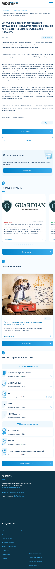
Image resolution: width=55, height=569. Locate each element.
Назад (28, 140)
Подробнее (26, 171)
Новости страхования (9, 546)
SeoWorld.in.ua (19, 496)
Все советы (26, 343)
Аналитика (5, 550)
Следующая (26, 131)
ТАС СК (11, 441)
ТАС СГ (11, 393)
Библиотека (6, 554)
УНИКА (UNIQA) (14, 383)
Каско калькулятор (35, 561)
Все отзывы (26, 252)
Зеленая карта (34, 565)
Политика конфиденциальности (13, 492)
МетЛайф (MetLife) (15, 430)
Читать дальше (9, 336)
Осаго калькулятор (35, 558)
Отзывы (4, 535)
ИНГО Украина (14, 414)
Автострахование (35, 554)
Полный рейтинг (26, 463)
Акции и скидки (7, 539)
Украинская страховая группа (19, 373)
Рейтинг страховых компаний (12, 531)
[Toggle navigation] (51, 3)
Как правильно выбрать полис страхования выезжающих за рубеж (23, 323)
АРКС (10, 403)
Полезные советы (8, 542)
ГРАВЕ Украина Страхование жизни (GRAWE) (26, 451)
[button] (15, 244)
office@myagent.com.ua (12, 487)
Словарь (4, 558)
